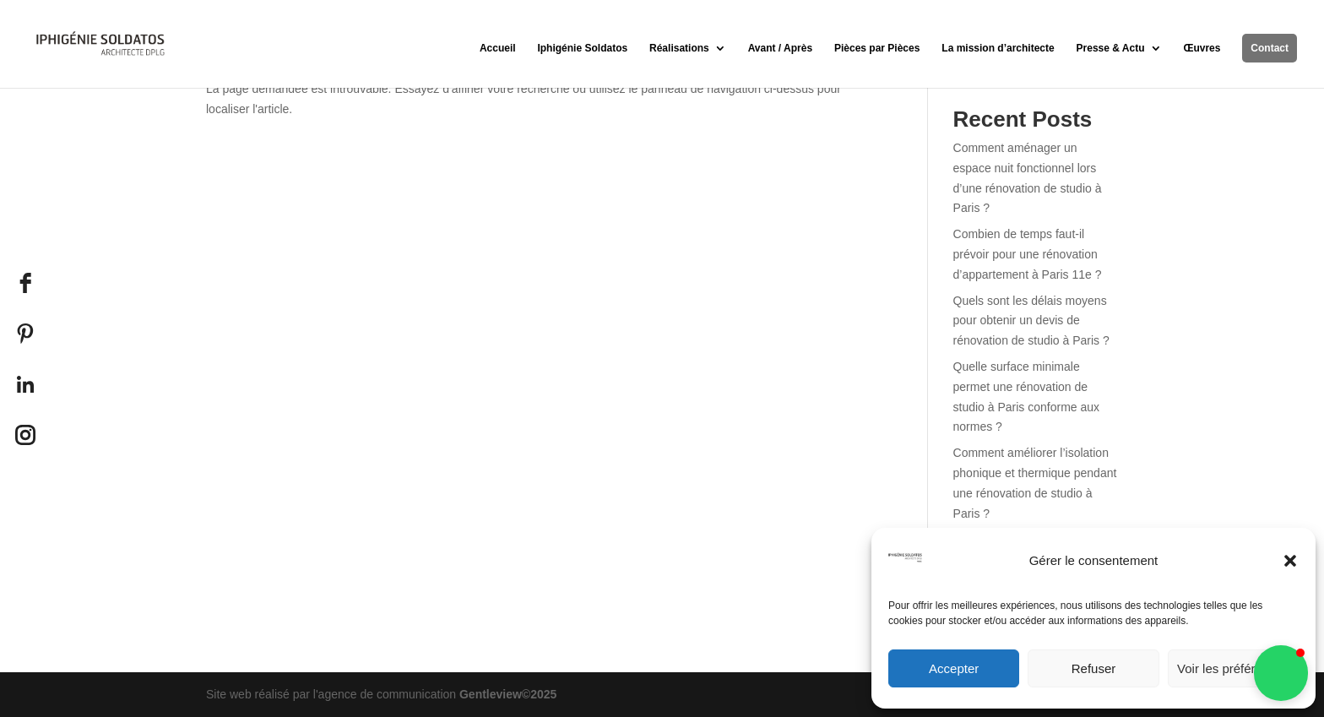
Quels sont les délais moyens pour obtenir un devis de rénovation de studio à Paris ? (1031, 321)
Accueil (498, 48)
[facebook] (25, 283)
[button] (1290, 560)
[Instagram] (25, 435)
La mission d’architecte (997, 48)
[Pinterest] (25, 333)
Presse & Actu (1111, 48)
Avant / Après (780, 48)
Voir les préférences (1233, 668)
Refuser (1094, 668)
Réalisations (679, 48)
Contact (1270, 48)
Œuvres (1201, 48)
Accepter (954, 668)
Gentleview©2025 (507, 694)
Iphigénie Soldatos (582, 48)
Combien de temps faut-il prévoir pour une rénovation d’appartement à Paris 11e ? (1027, 254)
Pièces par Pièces (877, 48)
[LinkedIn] (25, 384)
